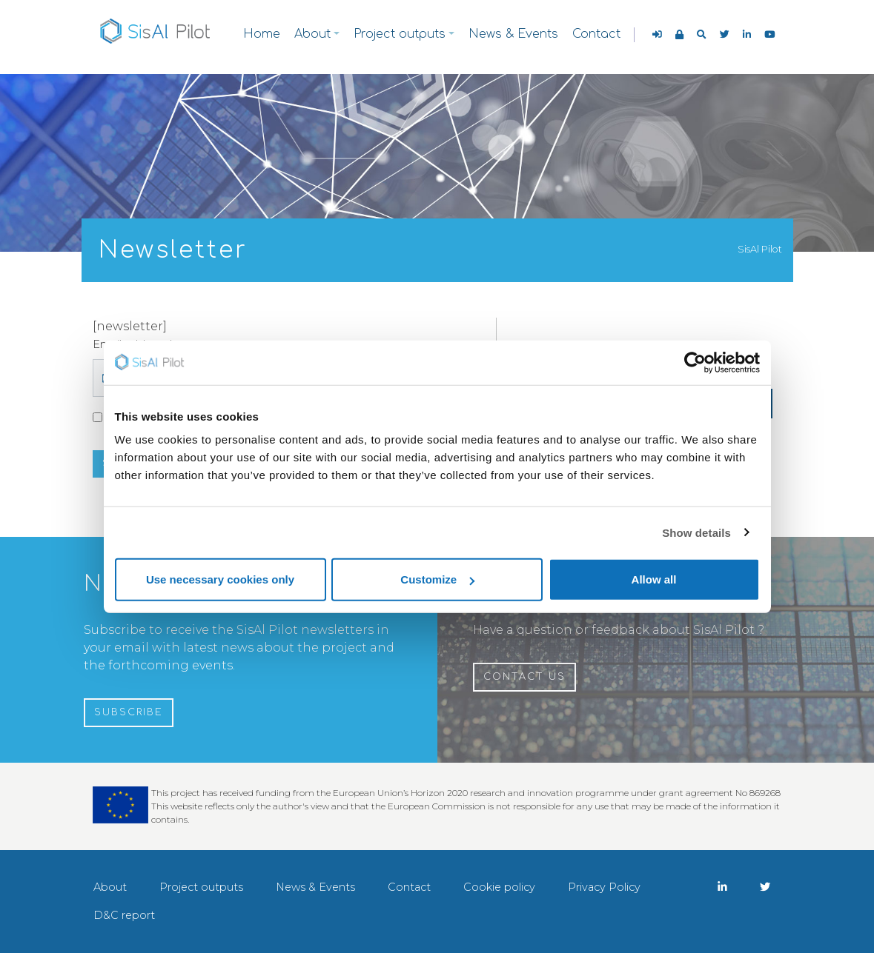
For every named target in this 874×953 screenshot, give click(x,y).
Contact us (524, 677)
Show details (696, 532)
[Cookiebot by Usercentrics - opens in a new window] (695, 362)
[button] (701, 34)
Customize (437, 579)
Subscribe (128, 712)
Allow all (654, 579)
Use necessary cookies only (220, 579)
